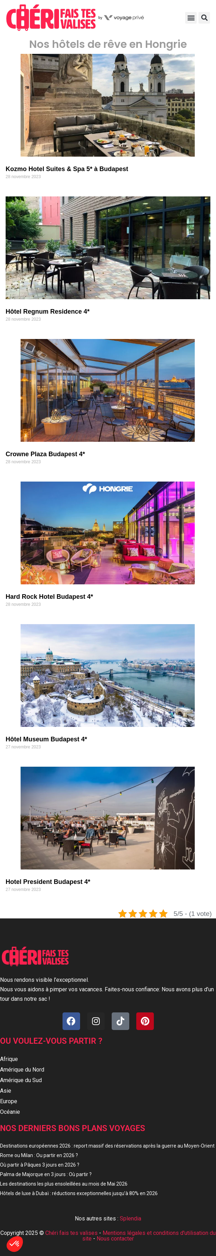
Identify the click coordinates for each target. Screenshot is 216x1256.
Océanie (10, 1112)
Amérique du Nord (22, 1069)
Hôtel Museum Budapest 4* (46, 739)
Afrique (9, 1059)
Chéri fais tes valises (71, 1233)
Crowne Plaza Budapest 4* (45, 454)
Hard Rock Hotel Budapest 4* (49, 596)
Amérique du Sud (21, 1080)
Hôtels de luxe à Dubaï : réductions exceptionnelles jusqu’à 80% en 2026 (79, 1193)
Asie (5, 1090)
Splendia (130, 1218)
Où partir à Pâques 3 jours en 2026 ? (39, 1165)
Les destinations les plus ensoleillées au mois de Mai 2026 (63, 1184)
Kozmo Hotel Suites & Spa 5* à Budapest (67, 168)
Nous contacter (115, 1238)
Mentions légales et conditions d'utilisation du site (149, 1236)
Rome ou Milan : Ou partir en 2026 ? (39, 1155)
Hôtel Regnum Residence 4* (48, 311)
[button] (191, 18)
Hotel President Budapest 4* (48, 881)
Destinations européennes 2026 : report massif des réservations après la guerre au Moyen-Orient (107, 1146)
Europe (8, 1101)
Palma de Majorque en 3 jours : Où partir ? (46, 1174)
